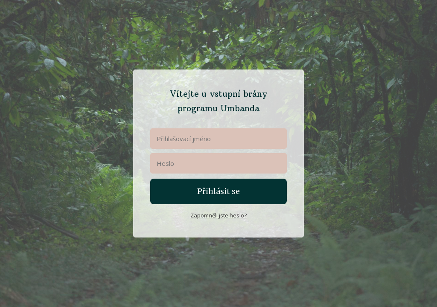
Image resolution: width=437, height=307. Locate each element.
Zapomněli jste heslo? (218, 215)
